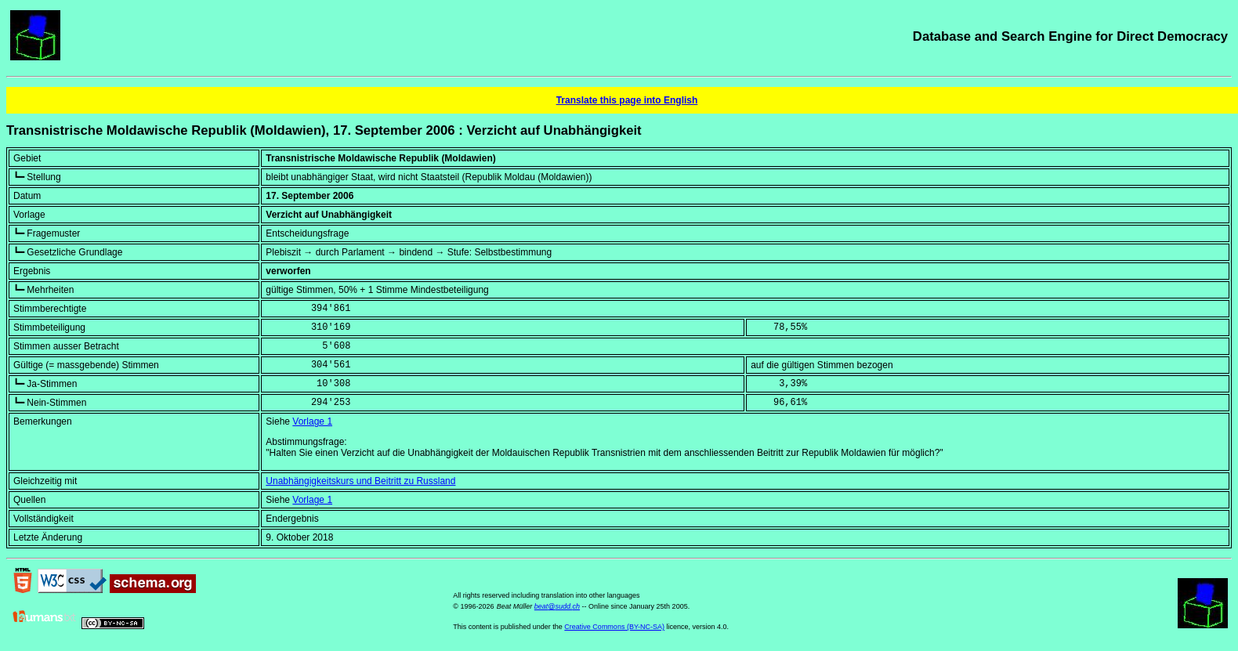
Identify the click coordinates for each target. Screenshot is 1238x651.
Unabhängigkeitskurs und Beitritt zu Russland (360, 481)
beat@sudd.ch (557, 606)
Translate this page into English (627, 100)
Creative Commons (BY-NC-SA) (614, 627)
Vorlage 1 (312, 421)
